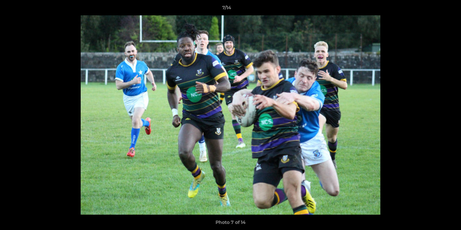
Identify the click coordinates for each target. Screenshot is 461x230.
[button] (434, 9)
